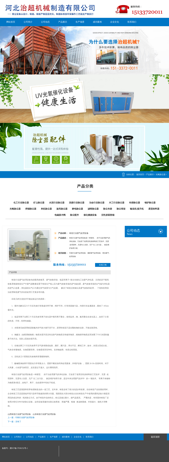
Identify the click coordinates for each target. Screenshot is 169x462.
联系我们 (132, 22)
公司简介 (28, 22)
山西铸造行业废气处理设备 (19, 414)
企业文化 (114, 22)
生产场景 (80, 22)
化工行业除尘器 (21, 202)
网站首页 (10, 22)
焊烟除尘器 (30, 209)
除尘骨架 (121, 209)
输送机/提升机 (137, 209)
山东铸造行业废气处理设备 (44, 414)
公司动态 (45, 22)
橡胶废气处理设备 (94, 253)
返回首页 (140, 174)
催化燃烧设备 (90, 215)
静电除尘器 (77, 209)
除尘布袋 (107, 209)
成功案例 (97, 22)
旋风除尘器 (61, 209)
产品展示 (62, 22)
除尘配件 (74, 215)
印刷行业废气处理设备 (77, 253)
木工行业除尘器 (116, 202)
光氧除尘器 (160, 174)
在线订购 (103, 265)
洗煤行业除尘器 (76, 202)
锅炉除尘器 (150, 202)
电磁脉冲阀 (60, 215)
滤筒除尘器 (93, 209)
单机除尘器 (46, 209)
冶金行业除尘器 (96, 202)
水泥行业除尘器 (56, 202)
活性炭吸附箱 (107, 215)
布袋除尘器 (134, 202)
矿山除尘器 (38, 202)
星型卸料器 (153, 209)
